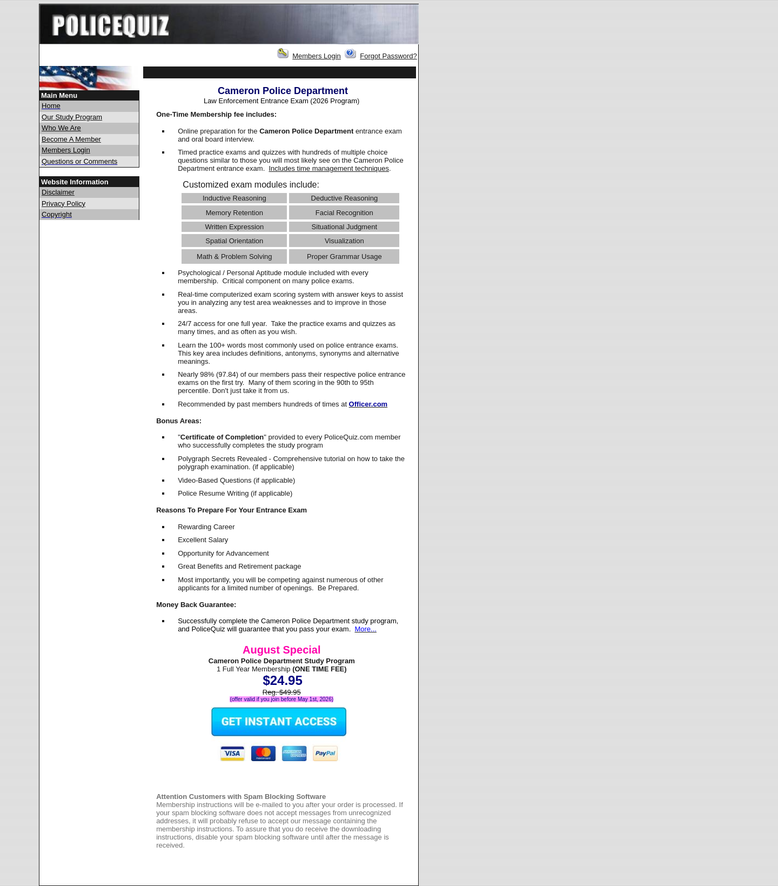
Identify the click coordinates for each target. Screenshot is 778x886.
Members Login (316, 56)
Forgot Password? (388, 56)
